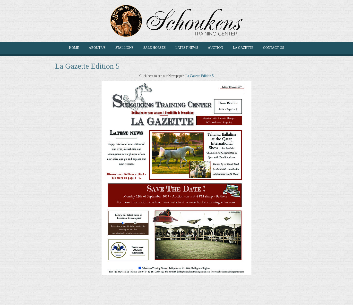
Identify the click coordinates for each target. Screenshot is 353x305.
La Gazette (243, 47)
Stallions (124, 47)
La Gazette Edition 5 (199, 76)
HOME (74, 47)
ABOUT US (97, 47)
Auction (215, 47)
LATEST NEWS (186, 47)
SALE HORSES (154, 47)
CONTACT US (273, 47)
